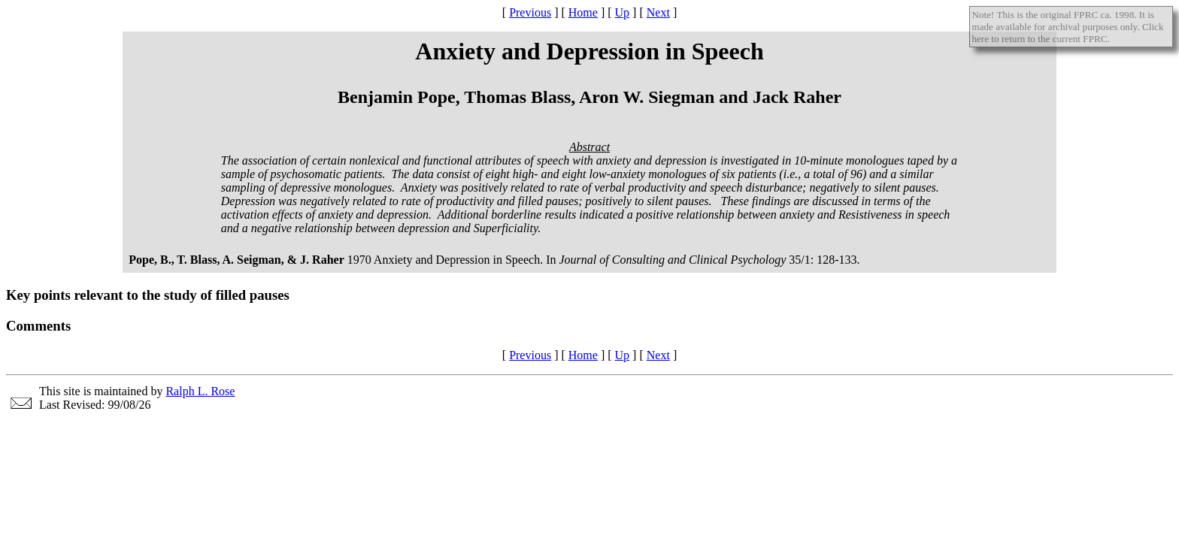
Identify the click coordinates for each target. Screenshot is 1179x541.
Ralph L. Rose (200, 391)
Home (583, 12)
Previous (530, 12)
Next (658, 12)
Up (622, 12)
